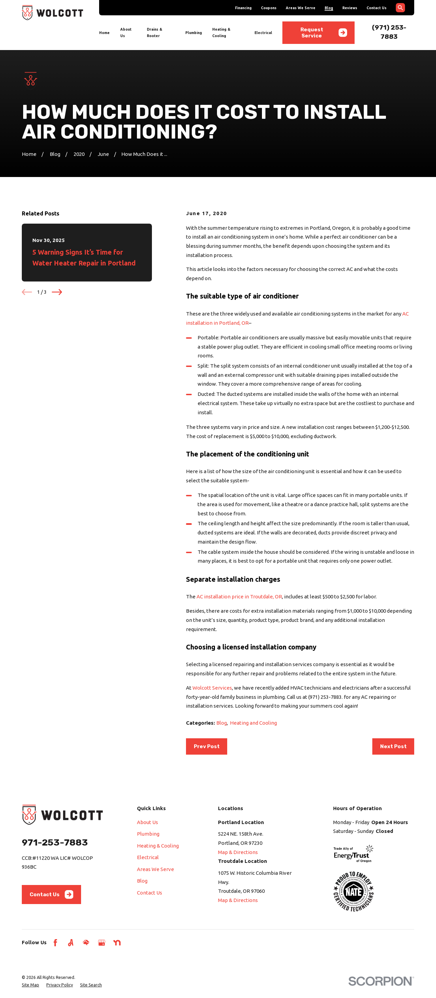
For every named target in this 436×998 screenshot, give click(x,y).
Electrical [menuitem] (263, 33)
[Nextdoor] (117, 942)
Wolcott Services (212, 688)
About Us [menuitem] (125, 32)
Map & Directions (238, 852)
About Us (147, 822)
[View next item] (57, 292)
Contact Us (377, 8)
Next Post (393, 746)
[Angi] (70, 942)
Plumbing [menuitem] (193, 33)
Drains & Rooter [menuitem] (154, 32)
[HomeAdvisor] (86, 942)
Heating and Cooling (253, 723)
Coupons (269, 8)
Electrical (148, 857)
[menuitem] (30, 984)
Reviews (349, 8)
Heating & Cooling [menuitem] (221, 32)
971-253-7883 (55, 842)
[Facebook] (55, 942)
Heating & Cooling (158, 846)
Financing (243, 8)
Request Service (323, 33)
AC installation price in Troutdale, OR (239, 596)
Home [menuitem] (104, 33)
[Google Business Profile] (101, 942)
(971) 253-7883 (325, 697)
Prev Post (207, 746)
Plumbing (148, 834)
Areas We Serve (300, 8)
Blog (329, 8)
